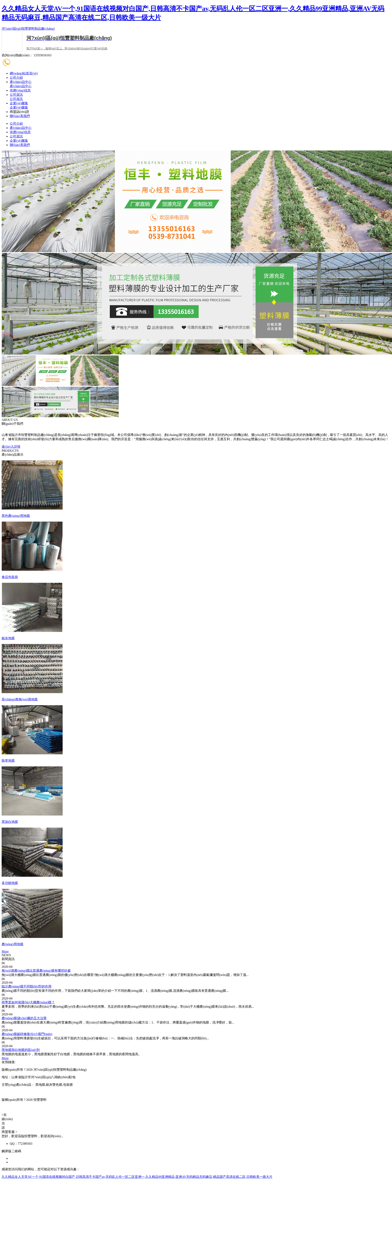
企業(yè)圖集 (19, 103)
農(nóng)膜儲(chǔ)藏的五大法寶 (24, 1018)
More (5, 951)
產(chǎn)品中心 (21, 82)
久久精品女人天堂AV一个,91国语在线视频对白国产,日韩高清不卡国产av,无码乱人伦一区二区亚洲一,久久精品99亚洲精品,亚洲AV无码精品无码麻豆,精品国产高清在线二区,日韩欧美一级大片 (137, 1176)
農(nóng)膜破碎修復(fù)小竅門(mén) (27, 1034)
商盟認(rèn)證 (19, 111)
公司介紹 (16, 77)
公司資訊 (16, 94)
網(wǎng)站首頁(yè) (24, 73)
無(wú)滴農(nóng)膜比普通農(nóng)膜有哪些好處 (36, 970)
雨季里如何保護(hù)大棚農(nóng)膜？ (28, 1002)
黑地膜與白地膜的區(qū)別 (21, 1050)
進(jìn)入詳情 (11, 446)
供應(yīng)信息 (20, 90)
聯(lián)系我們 (20, 116)
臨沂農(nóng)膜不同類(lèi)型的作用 (26, 986)
